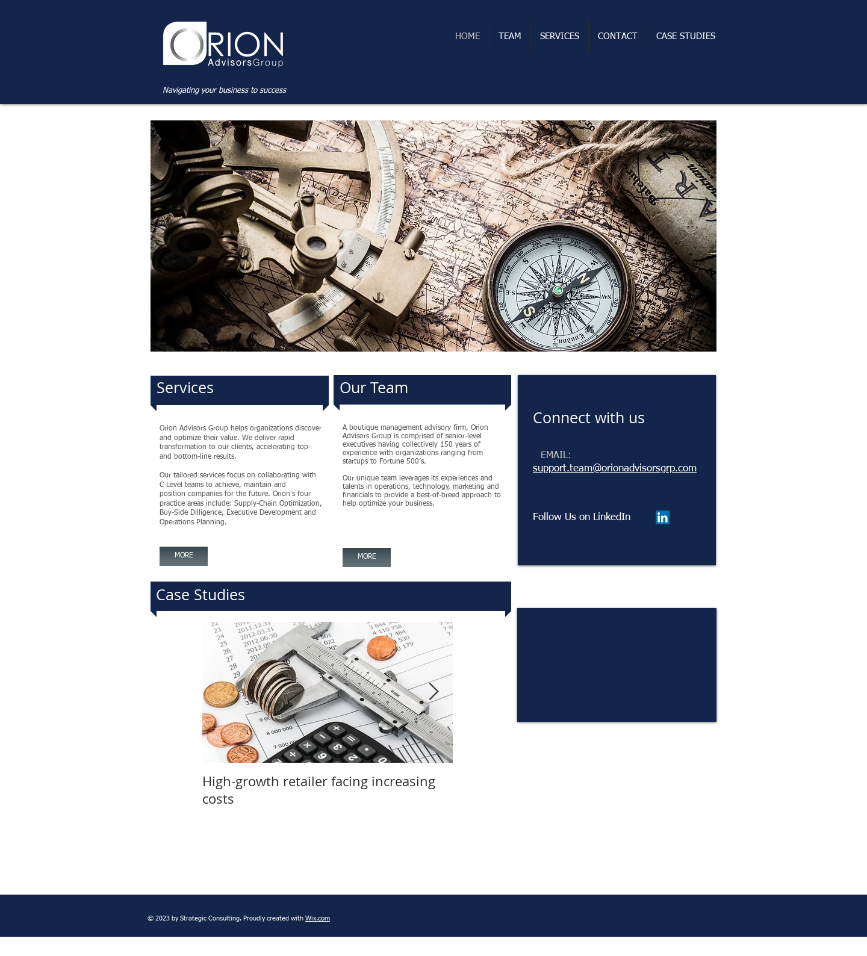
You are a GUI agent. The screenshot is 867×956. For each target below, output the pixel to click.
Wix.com (317, 918)
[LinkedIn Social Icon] (663, 517)
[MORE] (184, 556)
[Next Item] (433, 692)
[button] (433, 236)
